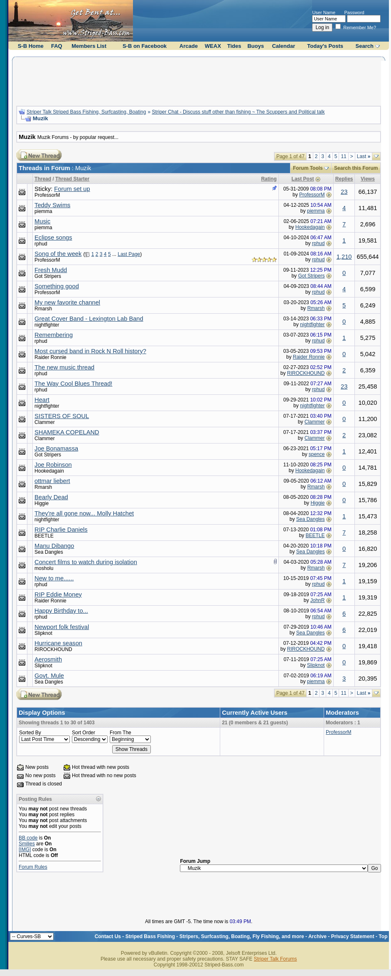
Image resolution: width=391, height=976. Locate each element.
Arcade (189, 46)
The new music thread (64, 367)
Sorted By (30, 733)
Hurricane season (58, 643)
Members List (88, 46)
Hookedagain (310, 227)
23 (344, 191)
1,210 (344, 256)
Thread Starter (72, 179)
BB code (28, 838)
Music (42, 221)
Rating (268, 179)
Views (368, 179)
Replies (344, 179)
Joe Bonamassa (56, 448)
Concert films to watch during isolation (85, 562)
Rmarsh (43, 309)
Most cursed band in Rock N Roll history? (90, 351)
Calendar (283, 46)
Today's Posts (325, 46)
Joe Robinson (53, 464)
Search (365, 46)
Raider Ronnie (50, 357)
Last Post (303, 179)
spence (317, 454)
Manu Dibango (54, 545)
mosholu (43, 568)
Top (383, 936)
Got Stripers (47, 276)
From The (120, 733)
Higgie (41, 503)
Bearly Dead (51, 497)
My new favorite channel (67, 302)
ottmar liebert (52, 481)
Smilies (27, 844)
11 (343, 156)
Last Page (129, 254)
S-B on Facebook (145, 46)
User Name (323, 12)
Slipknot (43, 633)
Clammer (44, 422)
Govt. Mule (49, 675)
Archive (317, 936)
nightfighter (46, 325)
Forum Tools (308, 168)
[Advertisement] (198, 80)
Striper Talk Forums (275, 959)
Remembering (53, 335)
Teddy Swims (52, 205)
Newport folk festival (61, 627)
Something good (56, 286)
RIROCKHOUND (306, 373)
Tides (234, 46)
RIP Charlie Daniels (61, 529)
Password (354, 12)
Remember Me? (355, 27)
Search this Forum (356, 168)
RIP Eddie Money (58, 594)
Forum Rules (33, 867)
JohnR (317, 600)
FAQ (56, 46)
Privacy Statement (352, 936)
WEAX (213, 46)
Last (364, 156)
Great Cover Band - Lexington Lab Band (88, 318)
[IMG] (25, 849)
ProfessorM (47, 195)
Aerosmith (48, 659)
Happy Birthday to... (61, 610)
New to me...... (54, 578)
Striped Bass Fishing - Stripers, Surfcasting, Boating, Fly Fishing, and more (214, 936)
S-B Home (31, 46)
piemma (43, 211)
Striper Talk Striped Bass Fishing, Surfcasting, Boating (86, 112)
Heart (41, 399)
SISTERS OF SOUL (61, 416)
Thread (42, 179)
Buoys (255, 46)
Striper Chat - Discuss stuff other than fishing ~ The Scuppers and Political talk (238, 112)
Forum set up (72, 189)
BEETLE (44, 536)
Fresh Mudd (50, 270)
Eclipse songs (53, 237)
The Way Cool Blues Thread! (73, 383)
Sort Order (83, 733)
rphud (40, 244)
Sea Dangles (310, 519)
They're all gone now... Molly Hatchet (84, 513)
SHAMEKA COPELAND (66, 432)
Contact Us (108, 936)
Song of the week (57, 253)
